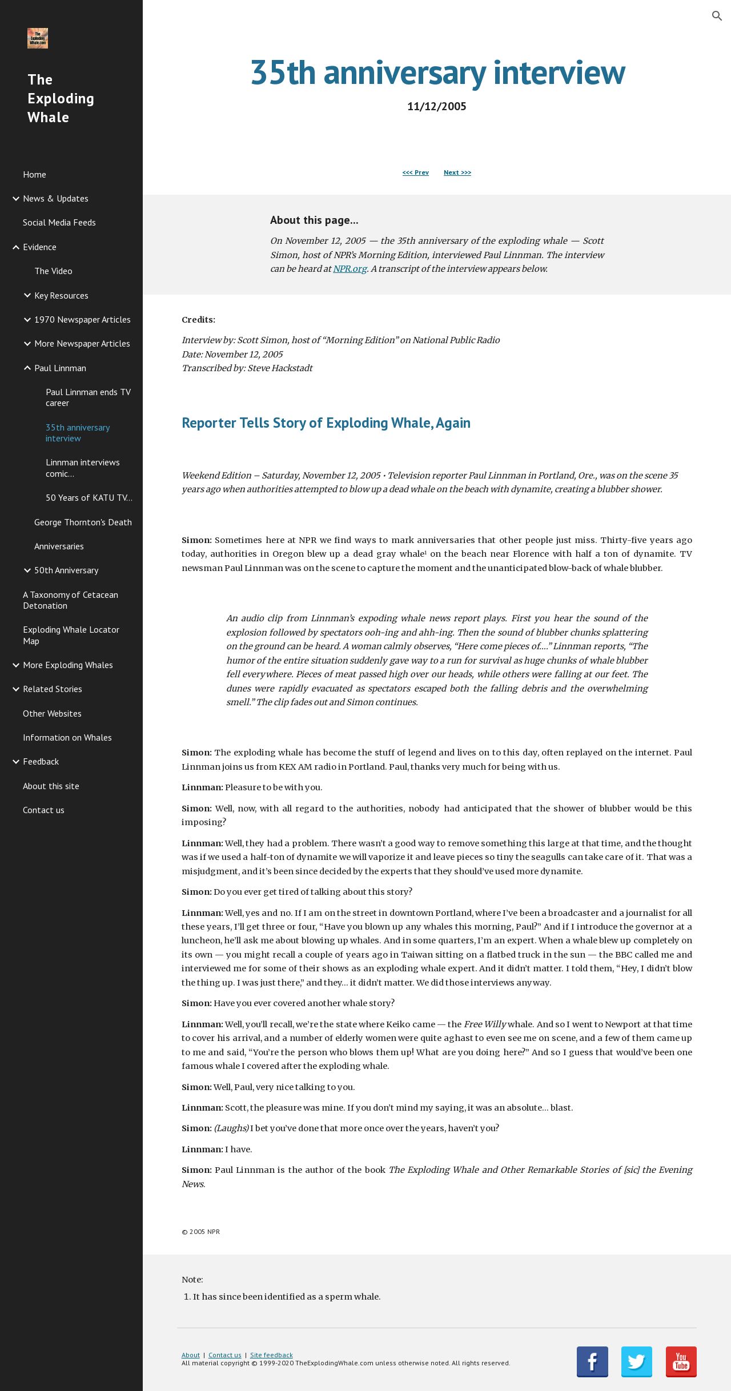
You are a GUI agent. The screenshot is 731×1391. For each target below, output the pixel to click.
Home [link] (34, 174)
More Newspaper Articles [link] (82, 343)
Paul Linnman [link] (60, 367)
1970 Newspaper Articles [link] (82, 319)
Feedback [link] (41, 761)
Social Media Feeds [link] (59, 222)
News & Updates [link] (56, 198)
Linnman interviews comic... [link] (83, 467)
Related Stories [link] (52, 688)
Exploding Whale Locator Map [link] (71, 635)
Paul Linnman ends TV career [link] (88, 397)
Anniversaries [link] (59, 546)
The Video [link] (53, 270)
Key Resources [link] (61, 295)
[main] (437, 83)
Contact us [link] (44, 809)
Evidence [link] (40, 246)
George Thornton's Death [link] (83, 522)
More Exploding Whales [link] (68, 664)
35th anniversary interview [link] (77, 432)
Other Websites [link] (52, 713)
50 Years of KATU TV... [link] (89, 497)
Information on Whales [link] (67, 737)
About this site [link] (51, 785)
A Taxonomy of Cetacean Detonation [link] (70, 600)
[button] (717, 16)
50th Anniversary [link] (66, 570)
